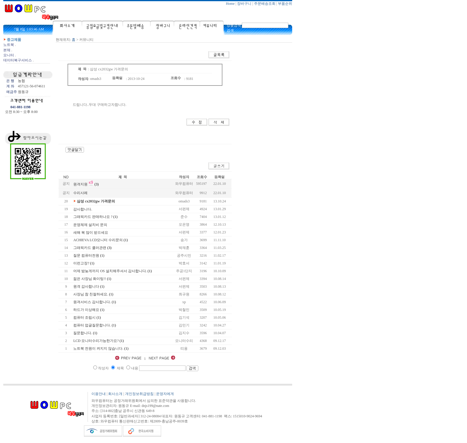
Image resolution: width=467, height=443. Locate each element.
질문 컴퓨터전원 (86, 255)
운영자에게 (165, 394)
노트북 (8, 45)
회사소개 (115, 394)
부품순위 (285, 3)
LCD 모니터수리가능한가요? (96, 341)
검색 (230, 30)
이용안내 (98, 394)
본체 (6, 50)
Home (230, 3)
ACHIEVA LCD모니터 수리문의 (98, 240)
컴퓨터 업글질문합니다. (92, 325)
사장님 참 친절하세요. (90, 294)
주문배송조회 (264, 3)
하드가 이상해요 (86, 310)
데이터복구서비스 (17, 60)
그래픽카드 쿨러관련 (89, 248)
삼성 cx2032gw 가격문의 (96, 201)
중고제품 (14, 40)
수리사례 (80, 193)
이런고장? (81, 263)
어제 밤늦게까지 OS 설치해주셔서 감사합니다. (110, 271)
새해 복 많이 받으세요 (90, 232)
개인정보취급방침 (139, 394)
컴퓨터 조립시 (84, 317)
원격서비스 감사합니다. (92, 302)
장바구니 (244, 3)
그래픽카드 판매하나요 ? (92, 217)
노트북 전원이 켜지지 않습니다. (98, 348)
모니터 (8, 55)
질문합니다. (82, 333)
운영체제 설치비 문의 (90, 225)
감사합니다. (82, 209)
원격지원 (80, 184)
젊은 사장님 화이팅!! (89, 279)
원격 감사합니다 (86, 286)
